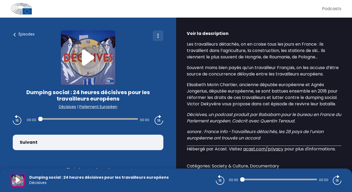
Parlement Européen (98, 106)
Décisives (67, 106)
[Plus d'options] (158, 35)
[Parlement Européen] (166, 8)
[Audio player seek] (88, 119)
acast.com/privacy (263, 149)
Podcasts (331, 9)
